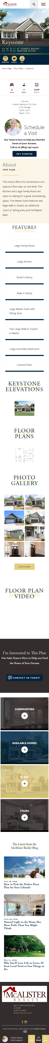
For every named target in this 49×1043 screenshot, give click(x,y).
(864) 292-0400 (29, 147)
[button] (14, 1039)
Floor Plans (18, 68)
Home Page (6, 68)
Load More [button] (24, 566)
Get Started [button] (24, 153)
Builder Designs (40, 1029)
